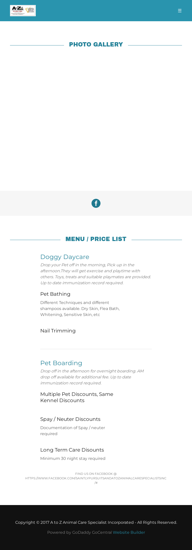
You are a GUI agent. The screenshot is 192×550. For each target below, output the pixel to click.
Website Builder (129, 532)
